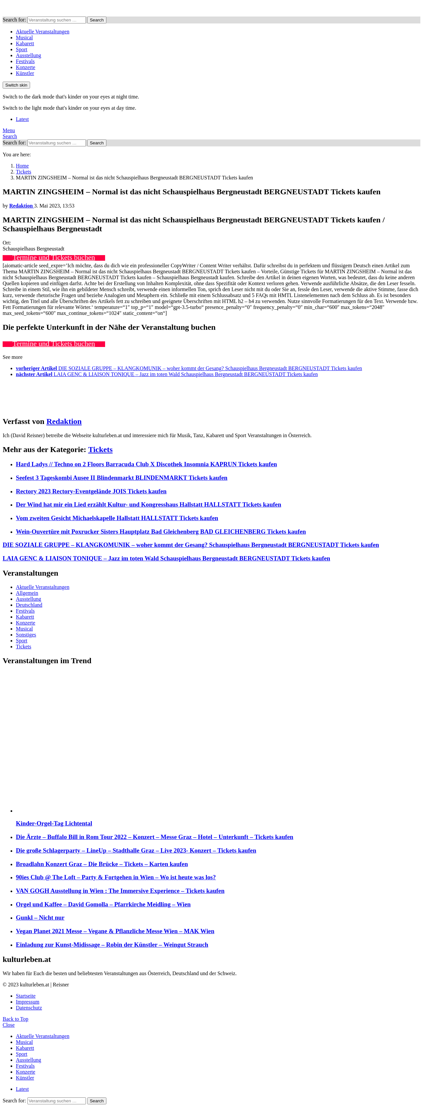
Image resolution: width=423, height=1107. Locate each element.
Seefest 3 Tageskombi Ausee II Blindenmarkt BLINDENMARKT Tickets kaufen (121, 477)
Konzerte (25, 67)
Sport (21, 49)
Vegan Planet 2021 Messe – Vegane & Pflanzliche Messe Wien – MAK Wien (115, 931)
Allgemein (27, 593)
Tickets (100, 449)
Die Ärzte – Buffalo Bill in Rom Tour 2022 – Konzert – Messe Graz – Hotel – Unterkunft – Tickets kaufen (154, 836)
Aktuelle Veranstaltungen (42, 31)
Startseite (26, 996)
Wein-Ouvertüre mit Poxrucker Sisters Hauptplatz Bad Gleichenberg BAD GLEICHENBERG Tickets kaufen (161, 531)
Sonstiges (26, 634)
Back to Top (15, 1019)
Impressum (27, 1002)
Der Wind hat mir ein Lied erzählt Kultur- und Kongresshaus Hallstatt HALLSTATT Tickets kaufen (148, 504)
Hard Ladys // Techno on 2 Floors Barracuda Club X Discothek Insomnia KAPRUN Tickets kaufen (146, 464)
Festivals (25, 61)
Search (97, 20)
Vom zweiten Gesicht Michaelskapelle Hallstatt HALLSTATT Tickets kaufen (117, 518)
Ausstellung (28, 55)
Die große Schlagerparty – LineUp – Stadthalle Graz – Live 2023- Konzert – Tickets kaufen (136, 850)
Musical (24, 37)
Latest (22, 119)
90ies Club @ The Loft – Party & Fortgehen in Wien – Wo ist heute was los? (116, 877)
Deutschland (29, 605)
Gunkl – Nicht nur (40, 917)
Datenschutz (29, 1008)
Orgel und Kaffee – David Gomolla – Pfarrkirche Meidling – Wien (103, 904)
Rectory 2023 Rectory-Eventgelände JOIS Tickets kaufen (91, 491)
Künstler (25, 73)
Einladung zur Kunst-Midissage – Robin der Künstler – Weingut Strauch (112, 944)
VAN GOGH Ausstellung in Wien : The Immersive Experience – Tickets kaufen (120, 890)
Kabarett (25, 43)
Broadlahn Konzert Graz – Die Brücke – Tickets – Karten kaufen (102, 863)
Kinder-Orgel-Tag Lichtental (54, 823)
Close (9, 1025)
